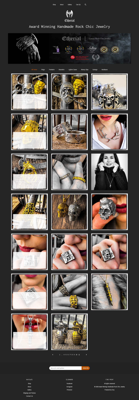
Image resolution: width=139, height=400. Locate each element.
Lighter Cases (73, 69)
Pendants (52, 69)
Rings (43, 69)
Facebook (69, 383)
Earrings (95, 69)
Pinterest (69, 390)
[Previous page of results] (53, 355)
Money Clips (84, 69)
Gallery (70, 4)
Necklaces (105, 69)
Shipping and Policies (29, 393)
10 (76, 355)
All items (34, 69)
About (62, 4)
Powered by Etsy (109, 390)
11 (79, 355)
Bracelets (61, 69)
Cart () (78, 4)
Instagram (69, 387)
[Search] (85, 5)
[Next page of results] (86, 355)
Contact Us (29, 396)
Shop (54, 4)
